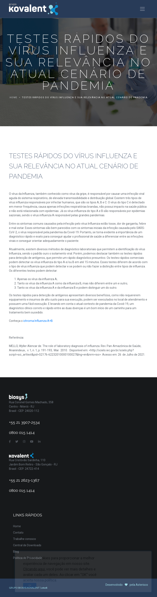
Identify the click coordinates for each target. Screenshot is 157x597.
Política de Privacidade (27, 558)
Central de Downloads (27, 545)
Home (13, 97)
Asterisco (142, 584)
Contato (18, 532)
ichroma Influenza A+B (38, 320)
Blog (16, 551)
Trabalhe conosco (24, 539)
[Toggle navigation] (142, 9)
